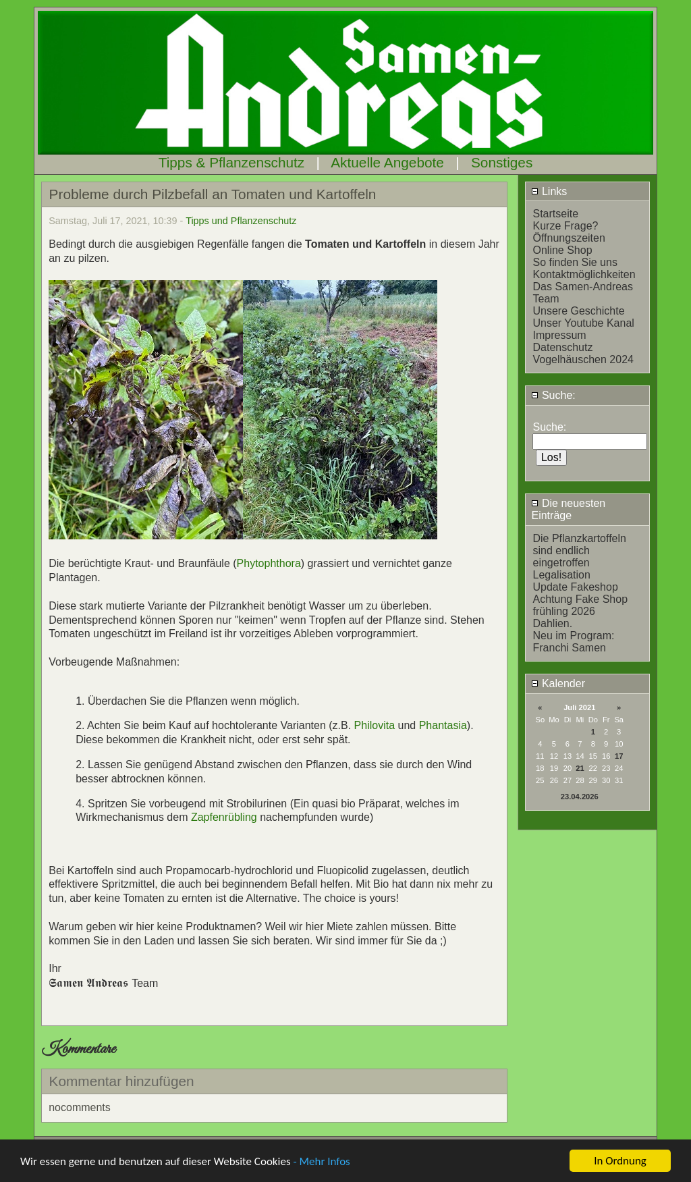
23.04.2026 (580, 797)
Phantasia (443, 725)
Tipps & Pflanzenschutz (232, 162)
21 (580, 768)
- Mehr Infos (321, 1161)
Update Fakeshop (574, 587)
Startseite (555, 213)
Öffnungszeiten (568, 238)
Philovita (376, 725)
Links (549, 191)
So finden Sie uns (574, 262)
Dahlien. (552, 623)
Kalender (558, 683)
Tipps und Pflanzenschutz (241, 220)
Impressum (559, 335)
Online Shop (562, 250)
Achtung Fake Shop (580, 599)
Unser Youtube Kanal (583, 323)
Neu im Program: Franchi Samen (573, 641)
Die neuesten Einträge (568, 509)
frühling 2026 (563, 611)
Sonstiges (501, 162)
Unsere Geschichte (578, 311)
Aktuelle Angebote (387, 162)
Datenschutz (562, 347)
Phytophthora (269, 563)
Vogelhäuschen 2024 (582, 359)
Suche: (553, 395)
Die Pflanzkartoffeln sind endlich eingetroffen (579, 550)
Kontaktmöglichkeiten (583, 274)
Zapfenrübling (224, 817)
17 (619, 756)
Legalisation (561, 575)
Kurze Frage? (565, 226)
